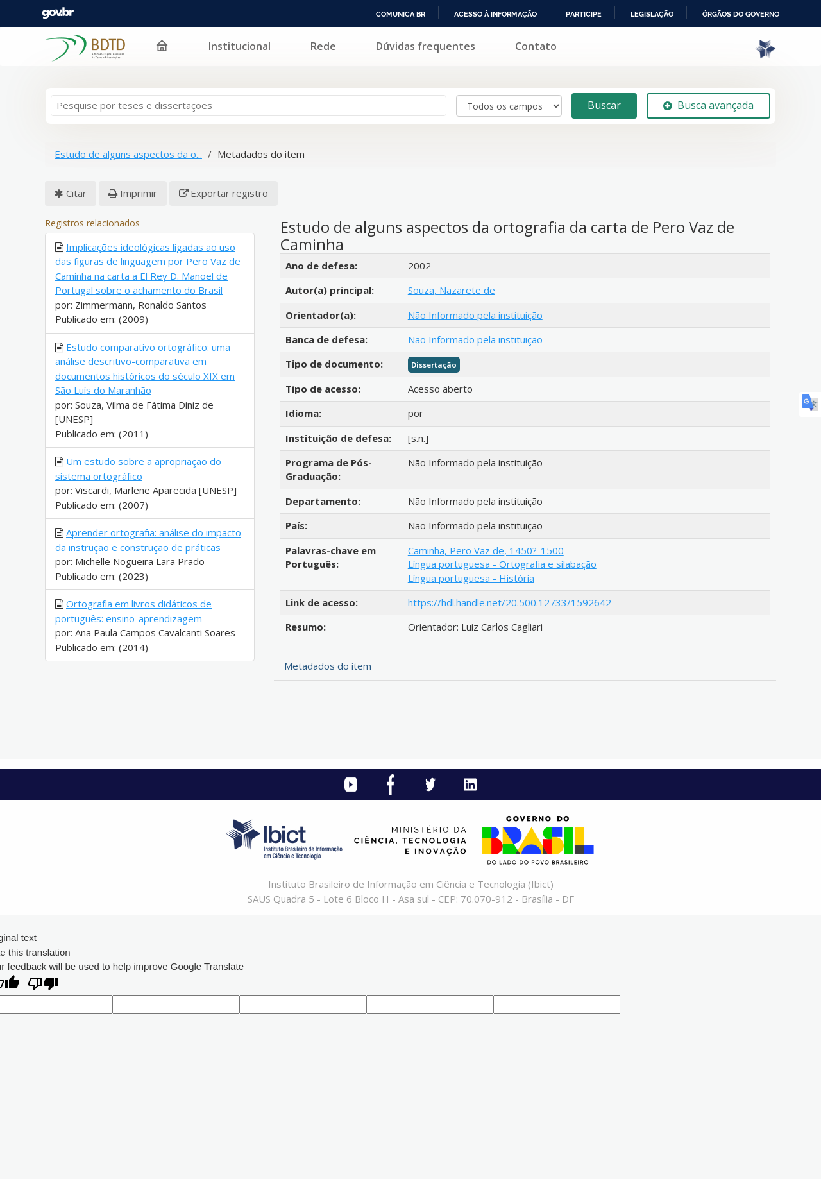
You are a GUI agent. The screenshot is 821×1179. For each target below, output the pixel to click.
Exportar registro (229, 193)
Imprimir (138, 193)
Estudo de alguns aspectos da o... (128, 154)
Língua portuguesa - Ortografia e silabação (502, 563)
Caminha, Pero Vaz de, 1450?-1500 (486, 550)
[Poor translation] (43, 985)
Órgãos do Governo (740, 14)
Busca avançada (708, 105)
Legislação (652, 14)
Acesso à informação (495, 14)
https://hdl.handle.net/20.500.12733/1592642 (509, 602)
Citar (76, 193)
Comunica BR (400, 14)
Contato (536, 46)
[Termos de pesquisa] (248, 105)
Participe (584, 14)
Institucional (239, 46)
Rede (323, 46)
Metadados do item (327, 665)
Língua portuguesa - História (471, 578)
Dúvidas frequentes (425, 46)
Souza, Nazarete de (451, 290)
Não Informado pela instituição (475, 315)
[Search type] (509, 106)
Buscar (604, 105)
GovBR (58, 13)
